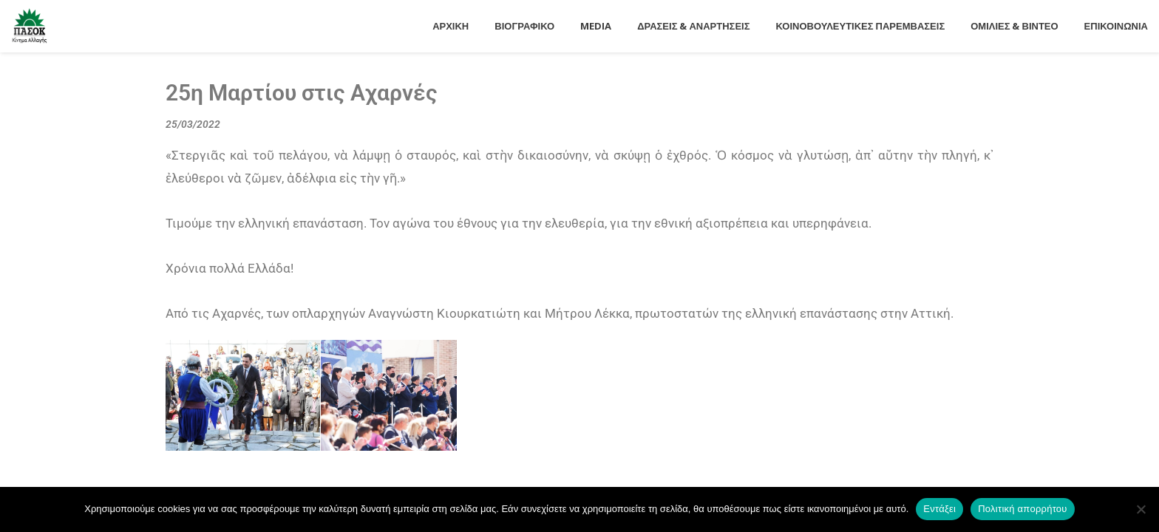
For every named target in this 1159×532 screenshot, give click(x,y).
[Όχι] (1140, 509)
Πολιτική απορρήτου (1022, 508)
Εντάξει (939, 508)
